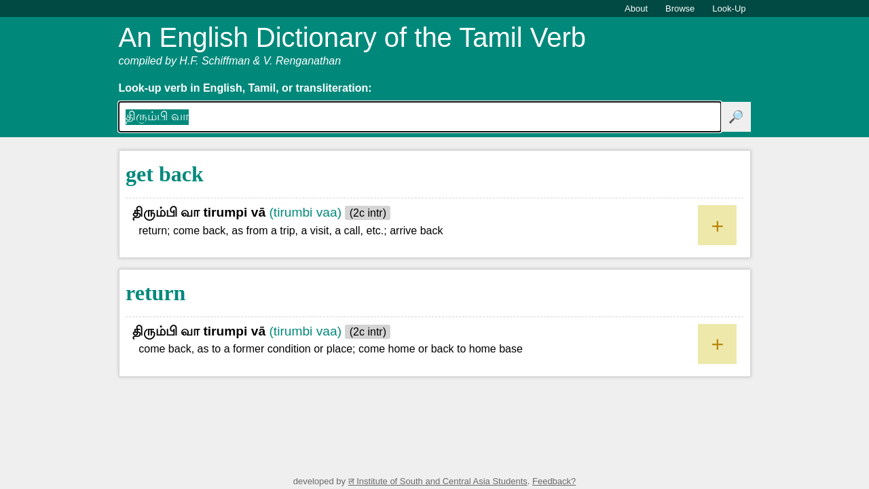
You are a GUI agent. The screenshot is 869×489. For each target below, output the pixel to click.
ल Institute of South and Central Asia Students (438, 481)
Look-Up (728, 8)
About (636, 8)
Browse (680, 8)
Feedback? (554, 481)
